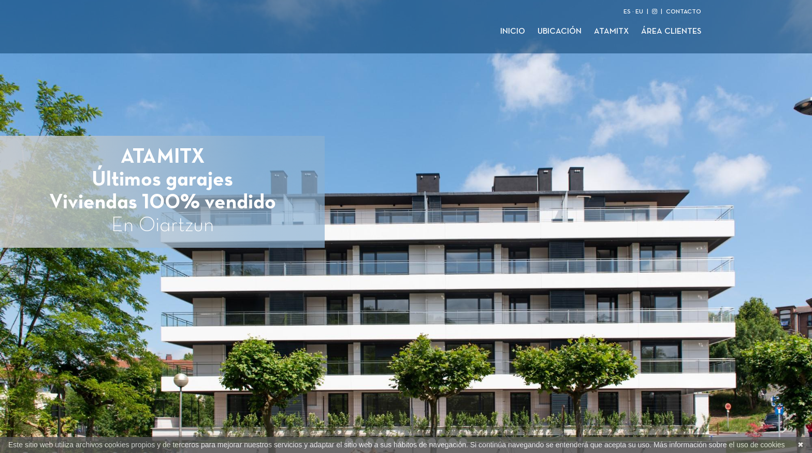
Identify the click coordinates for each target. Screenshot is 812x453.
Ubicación (560, 31)
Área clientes (671, 31)
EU (639, 12)
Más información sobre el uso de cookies (719, 445)
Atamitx (611, 31)
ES (627, 12)
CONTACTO (683, 12)
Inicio (512, 31)
